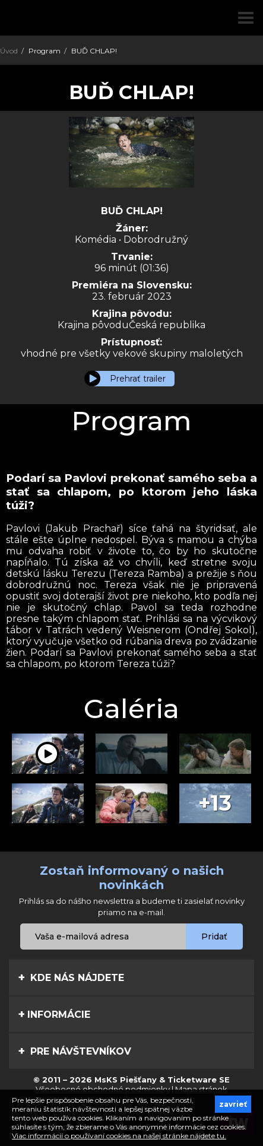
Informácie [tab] (54, 1014)
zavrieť (233, 1104)
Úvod (9, 50)
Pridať (214, 936)
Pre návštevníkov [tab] (74, 1051)
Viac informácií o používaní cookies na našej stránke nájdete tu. (119, 1135)
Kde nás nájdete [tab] (71, 977)
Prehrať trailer (138, 378)
